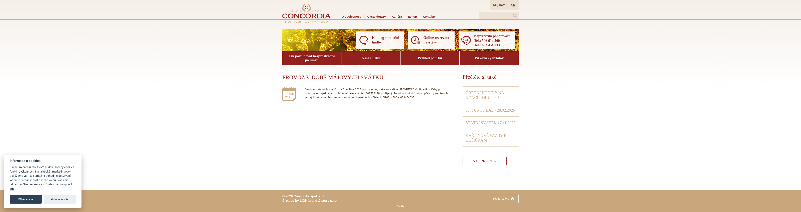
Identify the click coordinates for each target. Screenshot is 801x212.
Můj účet (499, 5)
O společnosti (351, 16)
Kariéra (397, 16)
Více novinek (484, 161)
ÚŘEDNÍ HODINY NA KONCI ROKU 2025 (485, 95)
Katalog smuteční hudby (385, 40)
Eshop (412, 16)
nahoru (501, 198)
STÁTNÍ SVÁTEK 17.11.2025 (490, 123)
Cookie (400, 206)
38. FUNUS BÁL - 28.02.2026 (490, 110)
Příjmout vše (25, 199)
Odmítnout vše (59, 199)
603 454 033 (491, 45)
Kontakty (429, 16)
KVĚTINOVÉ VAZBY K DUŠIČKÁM (486, 137)
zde (12, 189)
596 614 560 (491, 41)
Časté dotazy (376, 16)
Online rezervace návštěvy (436, 40)
